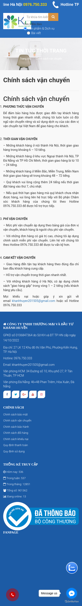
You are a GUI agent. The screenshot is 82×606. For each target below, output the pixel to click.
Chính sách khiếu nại (15, 439)
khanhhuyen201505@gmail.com (33, 301)
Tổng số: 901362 (15, 490)
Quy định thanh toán (15, 445)
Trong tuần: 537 (14, 478)
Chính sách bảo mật (15, 414)
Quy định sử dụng (14, 451)
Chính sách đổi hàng (15, 432)
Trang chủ (25, 58)
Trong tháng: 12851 (16, 484)
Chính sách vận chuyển (49, 58)
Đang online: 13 (14, 496)
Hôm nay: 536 (13, 471)
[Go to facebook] (71, 593)
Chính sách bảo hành (16, 426)
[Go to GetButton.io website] (72, 601)
